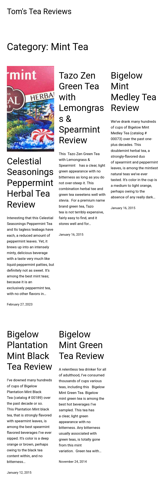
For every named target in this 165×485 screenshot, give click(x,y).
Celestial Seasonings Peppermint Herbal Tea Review (30, 183)
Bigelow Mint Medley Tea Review (133, 91)
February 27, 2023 (19, 304)
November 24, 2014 (73, 462)
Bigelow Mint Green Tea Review (81, 345)
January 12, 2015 (19, 473)
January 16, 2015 (71, 235)
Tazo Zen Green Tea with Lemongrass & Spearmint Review (81, 107)
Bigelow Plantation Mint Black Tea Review (29, 350)
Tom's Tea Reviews (39, 11)
